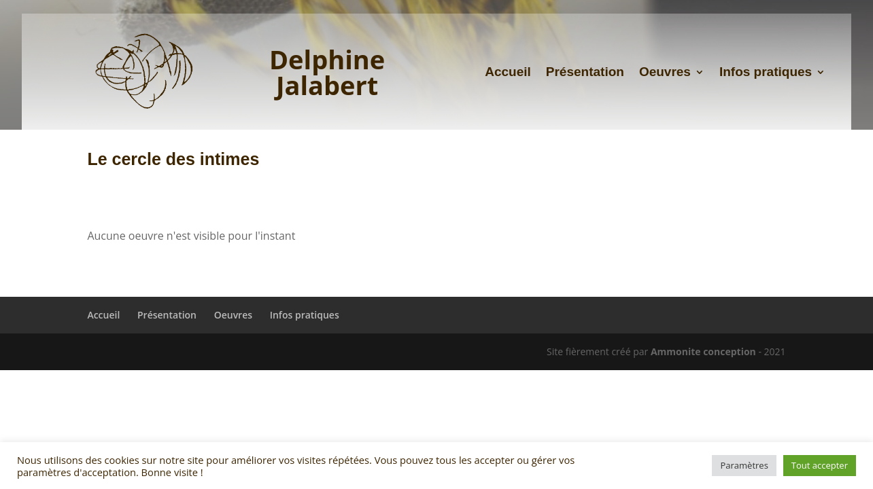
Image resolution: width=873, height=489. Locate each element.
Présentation (585, 73)
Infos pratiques (765, 73)
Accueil (508, 73)
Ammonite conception (703, 351)
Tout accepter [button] (819, 465)
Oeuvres (665, 73)
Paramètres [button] (744, 465)
